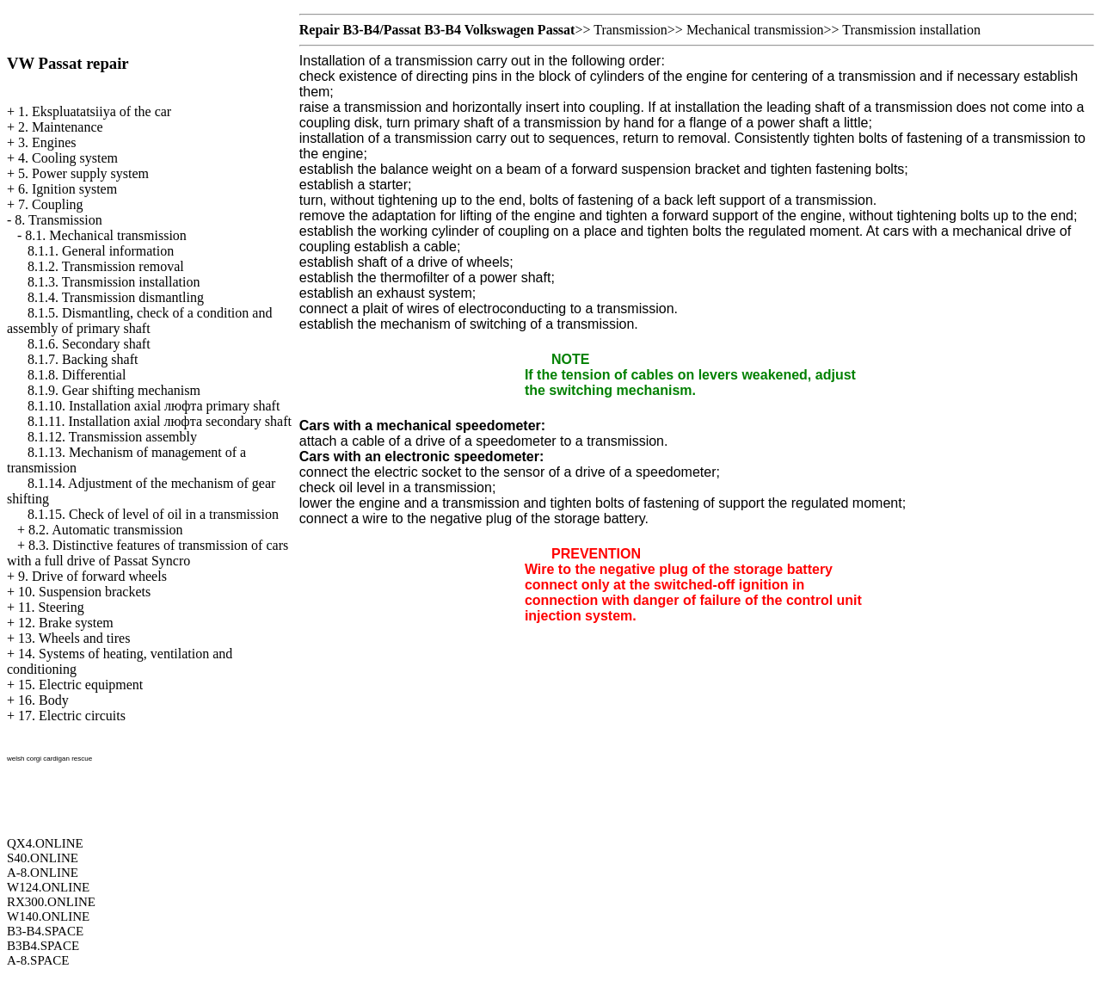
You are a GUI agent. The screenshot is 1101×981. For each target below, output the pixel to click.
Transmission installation (911, 29)
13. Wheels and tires (74, 638)
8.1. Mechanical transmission (106, 235)
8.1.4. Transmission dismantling (116, 297)
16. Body (43, 700)
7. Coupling (50, 204)
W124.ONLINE (48, 887)
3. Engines (47, 142)
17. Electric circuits (72, 715)
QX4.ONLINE (45, 843)
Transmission (630, 29)
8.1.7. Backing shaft (83, 359)
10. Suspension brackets (84, 591)
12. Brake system (66, 622)
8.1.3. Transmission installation (114, 282)
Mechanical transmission (755, 29)
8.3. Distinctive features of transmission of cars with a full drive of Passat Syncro (147, 553)
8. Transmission (58, 220)
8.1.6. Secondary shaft (89, 343)
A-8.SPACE (38, 960)
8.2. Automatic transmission (105, 529)
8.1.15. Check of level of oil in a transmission (153, 514)
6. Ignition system (67, 189)
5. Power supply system (83, 173)
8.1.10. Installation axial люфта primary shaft (154, 405)
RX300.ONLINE (51, 902)
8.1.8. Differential (77, 374)
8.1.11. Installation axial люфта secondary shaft (160, 421)
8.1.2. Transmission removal (106, 266)
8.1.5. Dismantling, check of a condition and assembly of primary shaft (139, 320)
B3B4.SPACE (43, 946)
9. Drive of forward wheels (92, 576)
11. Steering (51, 607)
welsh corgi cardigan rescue (49, 758)
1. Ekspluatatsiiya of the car (94, 111)
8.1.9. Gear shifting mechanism (114, 390)
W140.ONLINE (48, 916)
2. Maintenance (60, 127)
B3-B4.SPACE (45, 931)
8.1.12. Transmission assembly (112, 436)
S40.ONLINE (42, 858)
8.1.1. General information (101, 251)
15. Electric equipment (80, 684)
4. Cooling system (68, 158)
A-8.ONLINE (42, 872)
